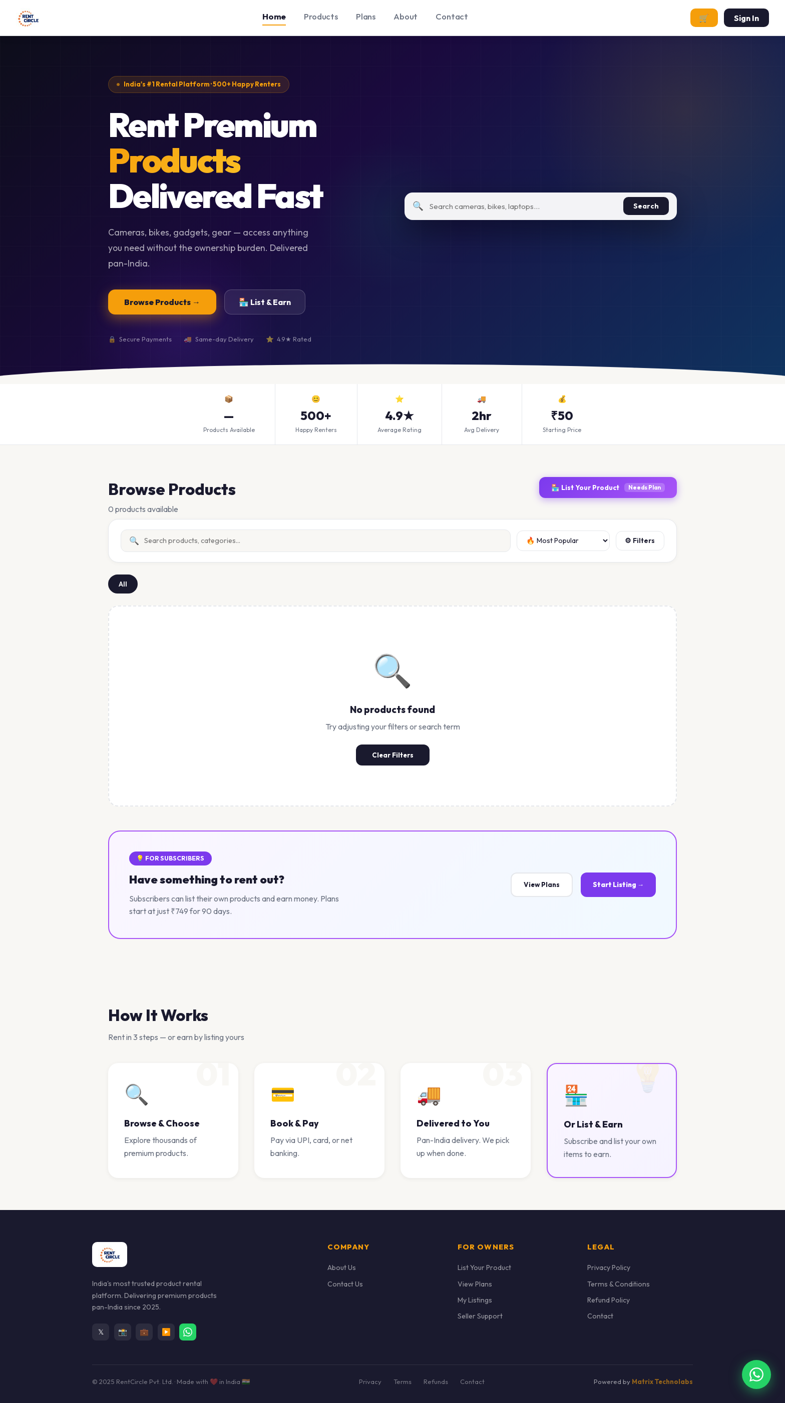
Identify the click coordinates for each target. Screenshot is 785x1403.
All (123, 584)
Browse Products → (162, 302)
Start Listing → (618, 884)
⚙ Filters (640, 540)
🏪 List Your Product (608, 487)
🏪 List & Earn (265, 302)
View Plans (542, 884)
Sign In (746, 18)
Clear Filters (393, 755)
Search (646, 206)
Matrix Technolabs (662, 1382)
